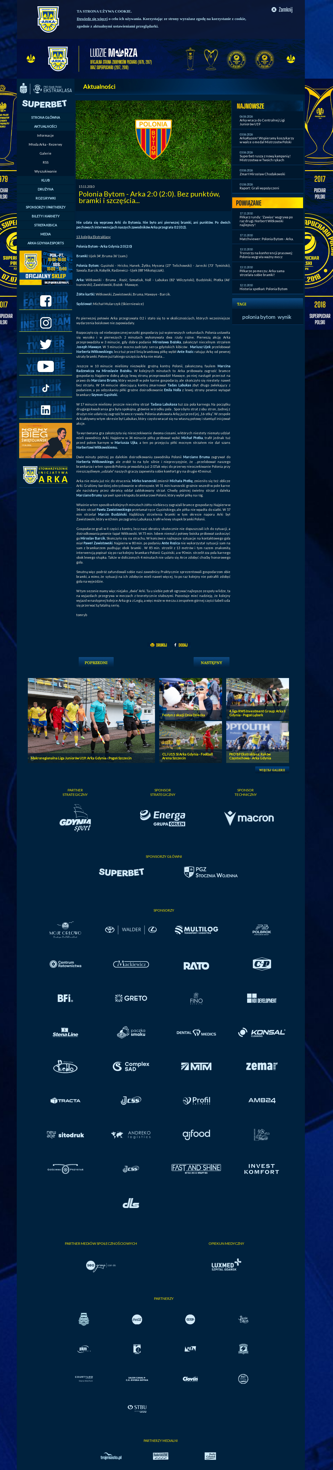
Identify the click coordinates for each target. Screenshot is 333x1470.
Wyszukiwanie (45, 171)
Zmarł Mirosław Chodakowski (262, 174)
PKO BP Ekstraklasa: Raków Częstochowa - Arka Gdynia (250, 756)
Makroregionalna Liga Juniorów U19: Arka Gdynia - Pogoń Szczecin (81, 758)
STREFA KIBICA (45, 225)
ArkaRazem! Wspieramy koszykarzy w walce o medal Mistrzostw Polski (267, 140)
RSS (45, 162)
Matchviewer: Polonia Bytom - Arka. (267, 239)
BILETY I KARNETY (46, 216)
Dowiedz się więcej (92, 18)
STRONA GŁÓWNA (45, 117)
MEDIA (45, 234)
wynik (284, 316)
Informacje (45, 135)
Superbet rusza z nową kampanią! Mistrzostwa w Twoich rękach (265, 158)
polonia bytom (258, 316)
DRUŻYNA (45, 189)
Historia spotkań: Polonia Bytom (264, 289)
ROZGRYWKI (46, 198)
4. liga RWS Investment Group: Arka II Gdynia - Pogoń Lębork (257, 713)
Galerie (45, 153)
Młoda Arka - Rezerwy (45, 144)
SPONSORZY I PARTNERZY (46, 207)
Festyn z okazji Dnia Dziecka (183, 715)
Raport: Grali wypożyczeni (259, 188)
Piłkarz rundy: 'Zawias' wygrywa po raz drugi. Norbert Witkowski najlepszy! (266, 221)
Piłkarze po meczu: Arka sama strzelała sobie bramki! (262, 273)
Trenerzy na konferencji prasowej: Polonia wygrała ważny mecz (266, 255)
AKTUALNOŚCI (45, 126)
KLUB (45, 180)
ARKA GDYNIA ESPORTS (46, 243)
